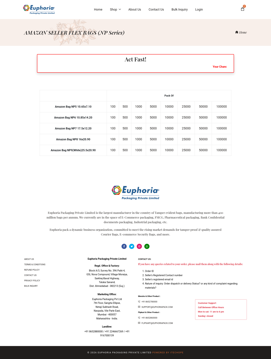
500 (125, 106)
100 (112, 106)
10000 (169, 106)
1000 (138, 106)
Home (241, 32)
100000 (221, 106)
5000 (153, 106)
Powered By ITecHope (168, 352)
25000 (186, 106)
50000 (203, 106)
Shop (115, 9)
